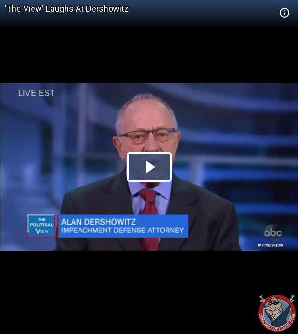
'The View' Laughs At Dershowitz (67, 8)
